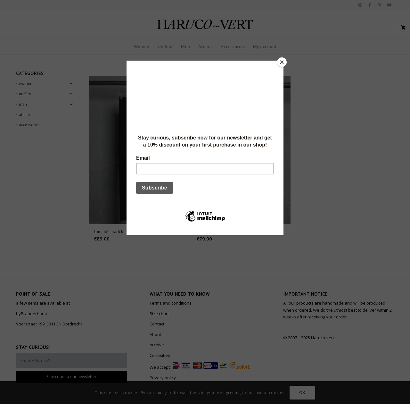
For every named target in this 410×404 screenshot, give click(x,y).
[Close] (282, 62)
